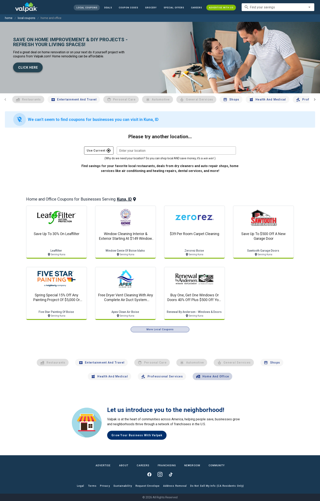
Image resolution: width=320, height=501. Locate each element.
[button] (174, 7)
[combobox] (278, 7)
